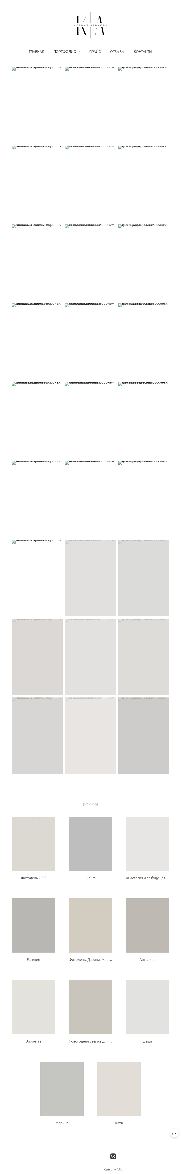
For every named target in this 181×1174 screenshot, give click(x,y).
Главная (36, 51)
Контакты (143, 51)
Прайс (95, 51)
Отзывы (117, 51)
